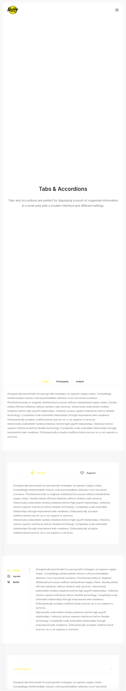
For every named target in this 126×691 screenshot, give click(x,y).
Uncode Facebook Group (104, 643)
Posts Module (15, 650)
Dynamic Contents (17, 659)
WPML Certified (16, 672)
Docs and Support (61, 637)
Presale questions (61, 670)
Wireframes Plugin (17, 646)
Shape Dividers (15, 667)
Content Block (15, 654)
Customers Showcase (102, 659)
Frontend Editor (16, 637)
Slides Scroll (14, 663)
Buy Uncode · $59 (63, 612)
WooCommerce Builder (20, 641)
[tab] (63, 354)
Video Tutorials (59, 654)
